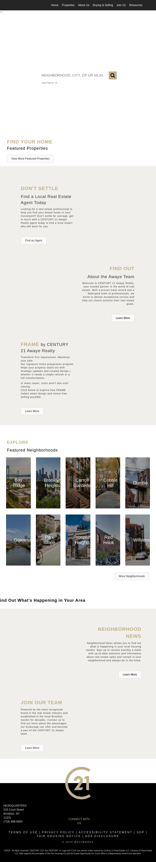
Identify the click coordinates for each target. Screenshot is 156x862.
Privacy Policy (58, 832)
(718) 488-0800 (12, 821)
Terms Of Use (23, 832)
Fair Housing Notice (59, 836)
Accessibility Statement (105, 832)
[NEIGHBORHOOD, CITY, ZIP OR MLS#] (78, 75)
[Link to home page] (15, 5)
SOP (141, 832)
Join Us (121, 5)
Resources (135, 5)
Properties (68, 5)
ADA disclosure (102, 836)
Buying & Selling (103, 5)
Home (55, 5)
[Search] (113, 75)
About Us (84, 5)
